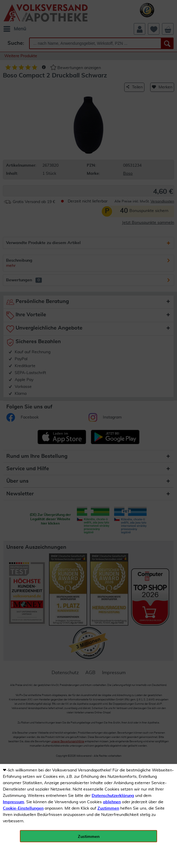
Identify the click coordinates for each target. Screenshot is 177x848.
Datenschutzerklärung (113, 796)
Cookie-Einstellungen (23, 808)
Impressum (13, 802)
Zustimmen (108, 808)
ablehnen (112, 802)
